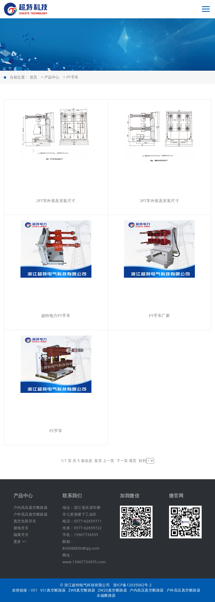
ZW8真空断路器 (81, 590)
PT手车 (72, 77)
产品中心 (52, 77)
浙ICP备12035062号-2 (132, 584)
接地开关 (21, 527)
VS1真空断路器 (53, 590)
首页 (33, 77)
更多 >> (20, 541)
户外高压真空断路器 (31, 514)
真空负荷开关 (25, 521)
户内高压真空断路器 (31, 507)
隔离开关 (21, 534)
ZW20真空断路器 (112, 590)
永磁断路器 (106, 595)
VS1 (34, 590)
